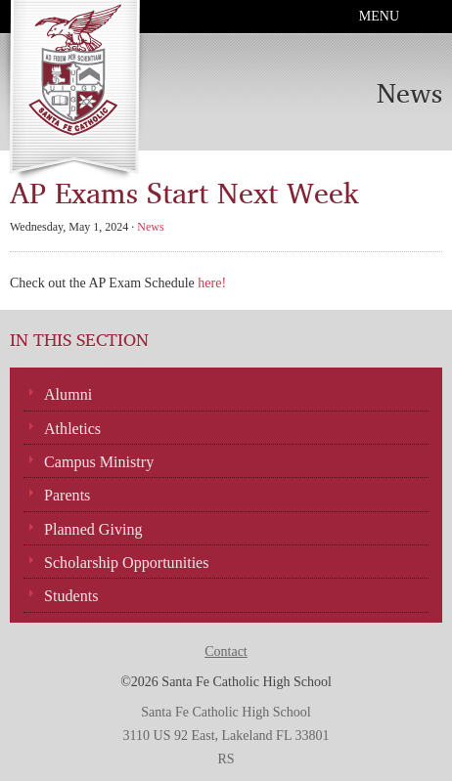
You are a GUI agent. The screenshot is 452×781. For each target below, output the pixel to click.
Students (71, 595)
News (150, 227)
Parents (67, 495)
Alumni (68, 394)
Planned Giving (93, 529)
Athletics (72, 428)
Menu (379, 16)
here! (212, 283)
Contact (226, 651)
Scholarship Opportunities (126, 562)
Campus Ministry (99, 462)
